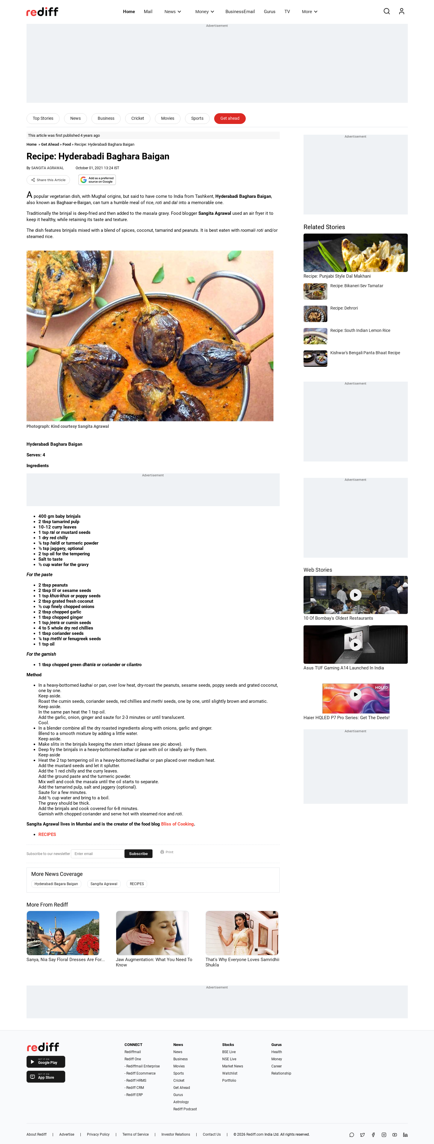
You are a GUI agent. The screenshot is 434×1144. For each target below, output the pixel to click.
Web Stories (318, 570)
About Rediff (36, 1134)
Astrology (181, 1102)
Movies (167, 118)
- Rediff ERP (134, 1095)
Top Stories (43, 118)
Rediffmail (133, 1052)
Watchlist (229, 1073)
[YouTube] (394, 1135)
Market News (232, 1066)
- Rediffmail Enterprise (142, 1066)
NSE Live (229, 1059)
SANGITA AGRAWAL (47, 168)
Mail (148, 11)
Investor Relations (175, 1134)
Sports (197, 118)
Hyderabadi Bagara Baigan (56, 884)
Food (67, 144)
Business (106, 118)
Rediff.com (255, 1134)
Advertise (66, 1134)
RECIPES (47, 834)
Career (276, 1066)
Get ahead (229, 118)
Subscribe (138, 853)
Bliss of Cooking (177, 824)
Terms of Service (135, 1134)
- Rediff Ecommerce (140, 1073)
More (310, 11)
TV (287, 11)
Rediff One (133, 1059)
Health (276, 1052)
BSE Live (229, 1052)
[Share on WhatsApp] (351, 1135)
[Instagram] (384, 1135)
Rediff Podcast (185, 1109)
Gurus (270, 11)
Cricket (137, 118)
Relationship (281, 1073)
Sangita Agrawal (104, 884)
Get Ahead (50, 144)
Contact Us (212, 1134)
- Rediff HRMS (135, 1080)
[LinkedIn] (405, 1135)
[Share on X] (362, 1135)
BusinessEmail (240, 11)
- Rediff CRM (134, 1088)
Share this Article (48, 180)
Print (166, 852)
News (172, 11)
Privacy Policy (98, 1134)
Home (129, 11)
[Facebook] (373, 1135)
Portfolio (229, 1080)
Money (204, 11)
